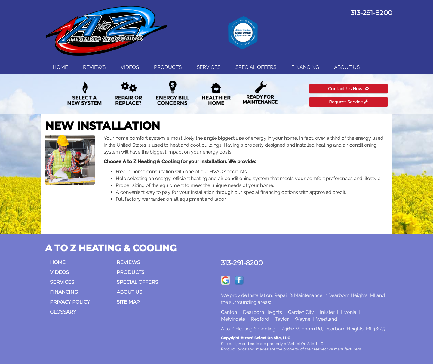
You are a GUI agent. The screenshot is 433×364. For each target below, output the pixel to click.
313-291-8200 (242, 262)
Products (168, 67)
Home (60, 67)
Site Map (128, 302)
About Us (347, 67)
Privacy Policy (70, 302)
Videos (130, 67)
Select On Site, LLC (272, 338)
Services (208, 67)
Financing (305, 67)
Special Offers (255, 67)
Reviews (94, 67)
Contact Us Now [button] (348, 88)
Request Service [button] (348, 102)
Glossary (63, 312)
